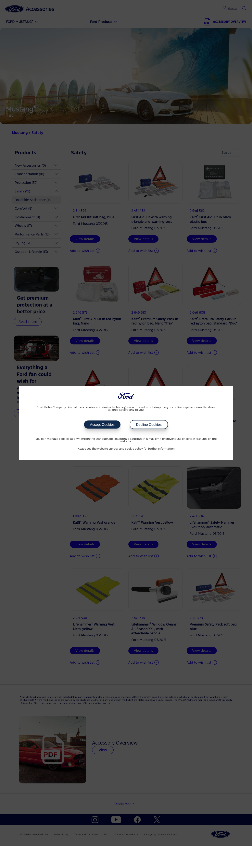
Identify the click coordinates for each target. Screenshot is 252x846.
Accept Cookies (102, 425)
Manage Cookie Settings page (116, 439)
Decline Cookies (149, 425)
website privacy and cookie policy (120, 448)
